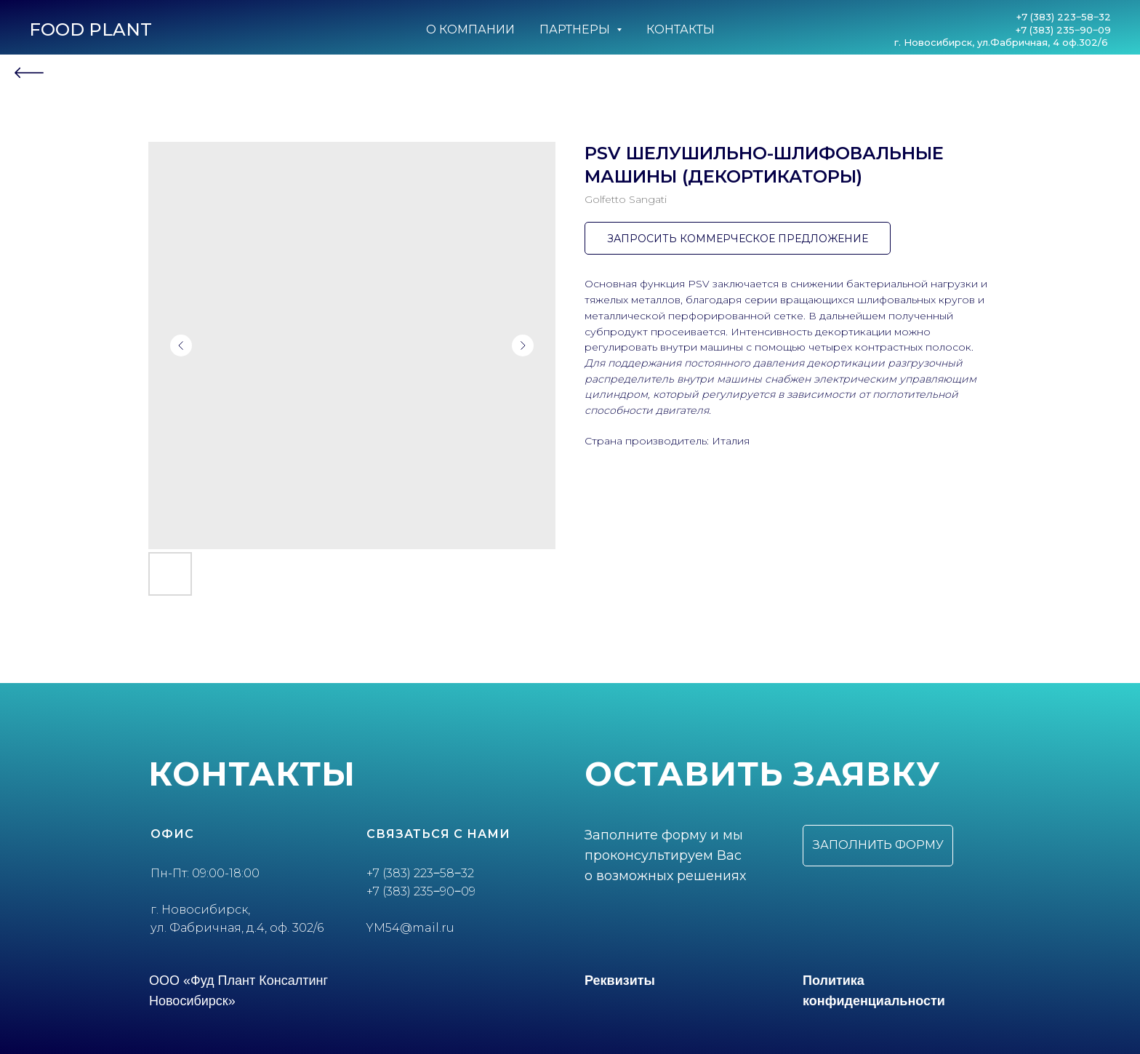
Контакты (680, 29)
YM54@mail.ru (410, 928)
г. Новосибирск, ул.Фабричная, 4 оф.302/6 (1002, 42)
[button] (878, 845)
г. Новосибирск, (200, 910)
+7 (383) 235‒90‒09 (1063, 30)
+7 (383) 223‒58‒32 (1063, 17)
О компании (470, 29)
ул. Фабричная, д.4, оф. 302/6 (237, 928)
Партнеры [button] (576, 29)
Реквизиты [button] (620, 980)
